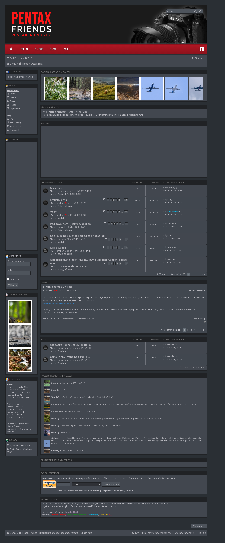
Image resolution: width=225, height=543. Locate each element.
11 (126, 224)
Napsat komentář (87, 318)
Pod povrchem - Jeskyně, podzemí (71, 224)
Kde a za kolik (58, 247)
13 (126, 263)
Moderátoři (92, 514)
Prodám (62, 351)
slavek (64, 266)
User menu (13, 256)
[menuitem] (28, 58)
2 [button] (191, 274)
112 (125, 248)
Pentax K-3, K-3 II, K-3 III (69, 194)
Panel (66, 49)
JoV (168, 199)
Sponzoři (103, 514)
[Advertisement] (124, 151)
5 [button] (198, 274)
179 (125, 212)
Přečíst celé (198, 318)
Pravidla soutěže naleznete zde (59, 303)
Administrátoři (58, 514)
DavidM (170, 223)
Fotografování (65, 206)
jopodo (68, 250)
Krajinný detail (59, 200)
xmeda (169, 247)
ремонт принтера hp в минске (70, 356)
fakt (63, 238)
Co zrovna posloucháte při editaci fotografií (77, 235)
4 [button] (196, 274)
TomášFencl (172, 211)
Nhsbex (10, 431)
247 (125, 200)
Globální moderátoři (76, 514)
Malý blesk (56, 188)
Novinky (201, 290)
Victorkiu (65, 348)
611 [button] (203, 274)
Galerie (39, 49)
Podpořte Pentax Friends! (20, 76)
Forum (24, 49)
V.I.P (111, 514)
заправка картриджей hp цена (70, 345)
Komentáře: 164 (69, 318)
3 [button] (193, 274)
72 (126, 239)
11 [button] (203, 330)
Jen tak (61, 218)
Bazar (53, 49)
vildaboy (65, 191)
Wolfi (63, 227)
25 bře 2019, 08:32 (68, 290)
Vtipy (53, 212)
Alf (66, 203)
